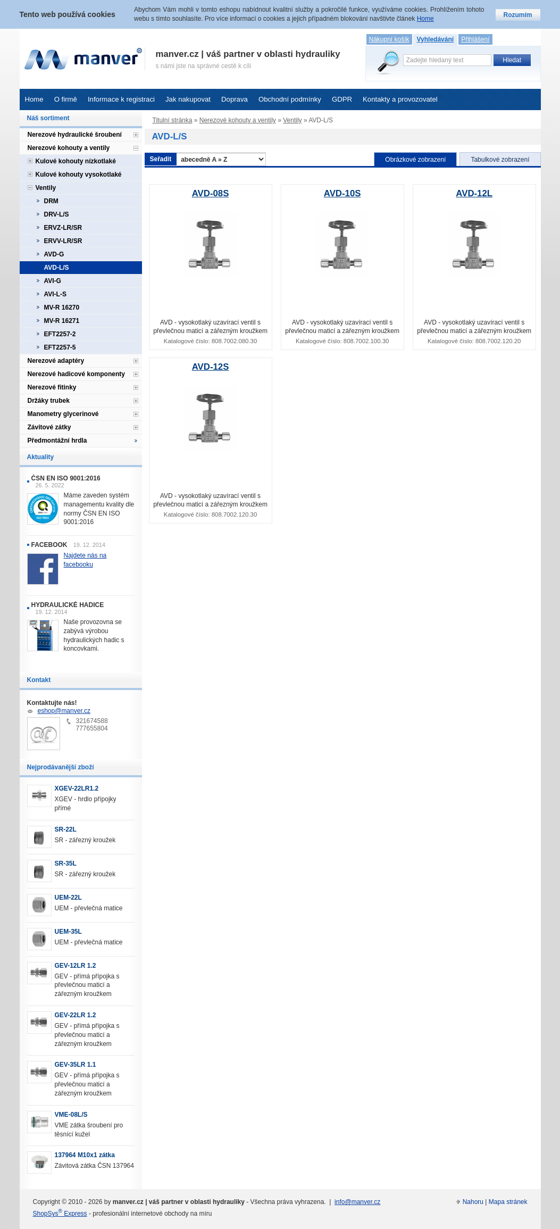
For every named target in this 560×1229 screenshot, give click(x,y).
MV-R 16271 (62, 321)
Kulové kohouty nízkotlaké (76, 161)
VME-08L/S (71, 1114)
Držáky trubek (49, 400)
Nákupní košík (389, 39)
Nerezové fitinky (52, 387)
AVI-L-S (55, 294)
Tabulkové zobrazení (500, 159)
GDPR (342, 99)
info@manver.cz (357, 1202)
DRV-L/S (56, 214)
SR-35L (66, 863)
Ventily (292, 120)
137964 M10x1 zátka (85, 1155)
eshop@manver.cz (64, 711)
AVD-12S (210, 367)
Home (34, 99)
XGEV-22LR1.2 (77, 788)
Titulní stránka (173, 120)
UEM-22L (68, 897)
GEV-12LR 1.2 (75, 965)
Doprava (234, 99)
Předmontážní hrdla (57, 440)
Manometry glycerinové (63, 414)
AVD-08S (210, 193)
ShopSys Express (60, 1213)
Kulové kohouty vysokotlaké (79, 174)
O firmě (65, 99)
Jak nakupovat (188, 99)
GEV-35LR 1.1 (75, 1064)
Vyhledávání (435, 39)
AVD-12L (474, 193)
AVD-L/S (56, 267)
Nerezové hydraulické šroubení (75, 134)
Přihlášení (475, 39)
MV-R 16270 (62, 307)
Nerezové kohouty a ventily (237, 120)
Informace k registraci (121, 99)
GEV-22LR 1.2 (75, 1015)
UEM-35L (68, 931)
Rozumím (518, 15)
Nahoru (473, 1202)
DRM (51, 201)
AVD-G (54, 254)
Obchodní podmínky (289, 99)
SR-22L (66, 829)
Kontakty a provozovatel (400, 99)
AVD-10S (342, 193)
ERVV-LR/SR (63, 241)
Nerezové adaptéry (56, 360)
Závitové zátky (49, 427)
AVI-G (52, 281)
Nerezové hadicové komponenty (76, 374)
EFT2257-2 (60, 334)
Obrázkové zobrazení (415, 159)
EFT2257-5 (60, 347)
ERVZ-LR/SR (63, 227)
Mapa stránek (508, 1202)
